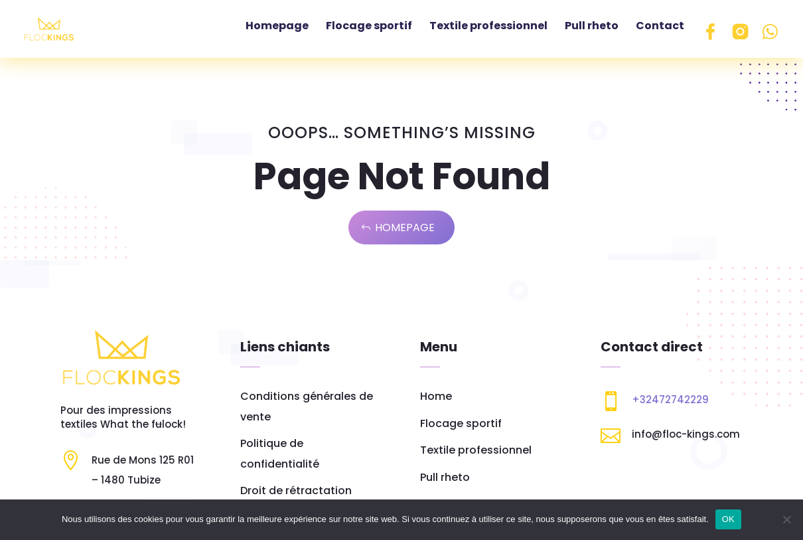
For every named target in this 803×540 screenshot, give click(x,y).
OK (728, 519)
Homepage (405, 227)
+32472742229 (670, 399)
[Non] (786, 519)
